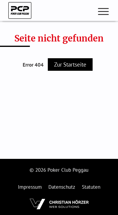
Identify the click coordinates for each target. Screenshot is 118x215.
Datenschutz (61, 187)
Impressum (30, 187)
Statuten (91, 187)
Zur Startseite (70, 64)
